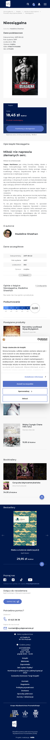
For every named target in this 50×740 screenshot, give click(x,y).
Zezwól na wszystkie (25, 384)
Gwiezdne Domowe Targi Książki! (25, 676)
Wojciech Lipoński (29, 332)
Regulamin (25, 684)
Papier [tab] (10, 105)
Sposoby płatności (25, 694)
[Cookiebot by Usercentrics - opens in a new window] (37, 339)
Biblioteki (25, 661)
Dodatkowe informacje (34, 377)
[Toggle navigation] (28, 4)
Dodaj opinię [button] (42, 285)
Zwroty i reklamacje (25, 697)
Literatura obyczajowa (31, 11)
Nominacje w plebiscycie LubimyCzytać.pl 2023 (25, 672)
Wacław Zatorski (28, 430)
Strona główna (8, 11)
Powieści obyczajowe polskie (12, 13)
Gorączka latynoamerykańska (26, 483)
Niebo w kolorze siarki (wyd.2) (25, 550)
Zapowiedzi (25, 664)
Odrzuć (25, 398)
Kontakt (25, 681)
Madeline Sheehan (17, 29)
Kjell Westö (25, 553)
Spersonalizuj (25, 391)
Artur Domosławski (19, 486)
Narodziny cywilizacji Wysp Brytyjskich (32, 328)
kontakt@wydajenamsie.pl (18, 628)
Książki (18, 11)
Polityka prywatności (25, 687)
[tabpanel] (25, 537)
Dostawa (25, 691)
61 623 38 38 (12, 620)
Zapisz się (13, 602)
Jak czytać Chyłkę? (25, 668)
